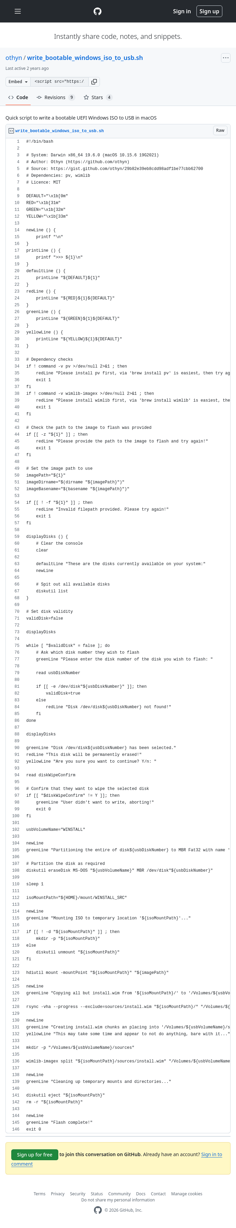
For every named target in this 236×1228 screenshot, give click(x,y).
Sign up (209, 11)
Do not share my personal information (118, 1200)
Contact (158, 1194)
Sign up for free (35, 1154)
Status (97, 1194)
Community (119, 1194)
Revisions (55, 97)
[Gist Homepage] (97, 11)
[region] (118, 635)
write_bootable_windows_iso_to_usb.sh (85, 57)
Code (18, 97)
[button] (94, 82)
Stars (98, 97)
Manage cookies (186, 1194)
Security (77, 1194)
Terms (40, 1194)
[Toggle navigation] (18, 11)
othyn (13, 57)
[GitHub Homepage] (98, 1210)
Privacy (57, 1194)
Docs (141, 1194)
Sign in (182, 11)
